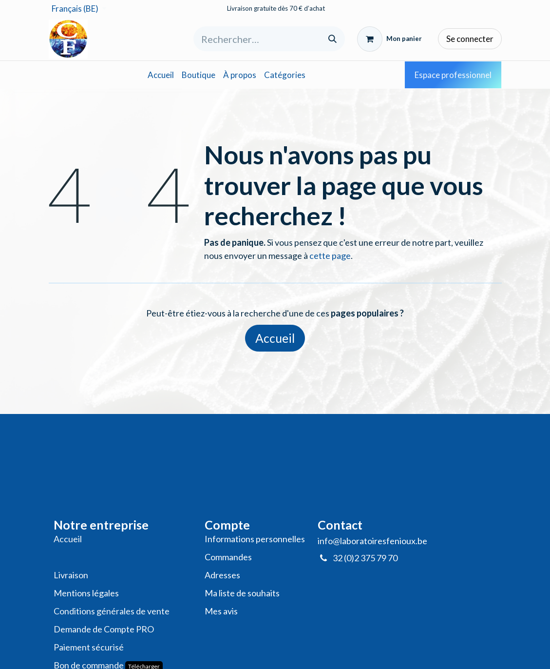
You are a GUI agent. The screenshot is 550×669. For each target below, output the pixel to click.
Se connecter (469, 39)
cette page (330, 255)
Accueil (275, 338)
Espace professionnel (453, 75)
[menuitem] (161, 75)
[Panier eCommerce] (389, 39)
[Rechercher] (332, 38)
